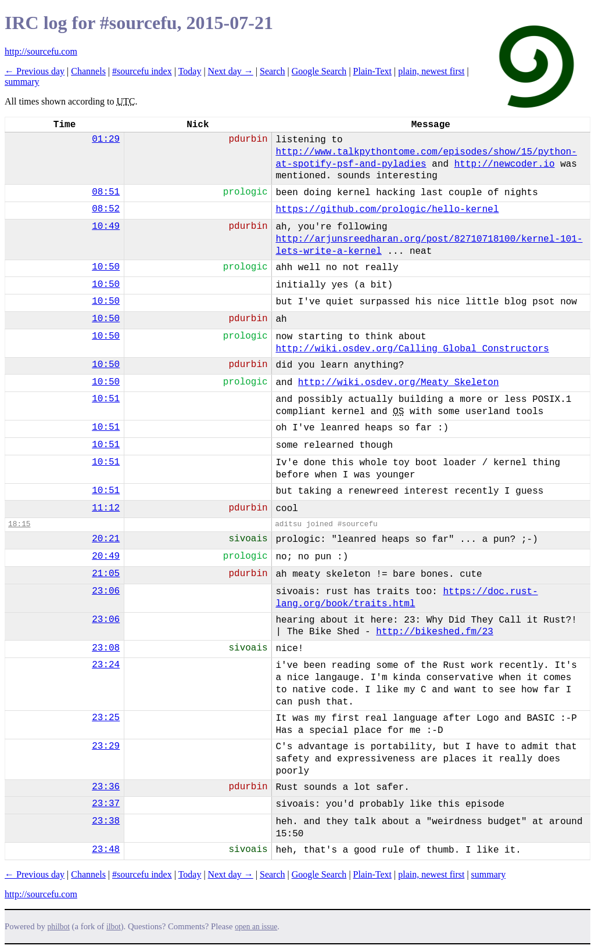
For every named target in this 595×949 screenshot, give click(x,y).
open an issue (256, 926)
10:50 (106, 267)
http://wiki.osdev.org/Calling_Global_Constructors (412, 349)
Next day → (230, 71)
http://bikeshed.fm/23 (434, 632)
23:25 (106, 718)
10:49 (106, 226)
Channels (88, 71)
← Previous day (34, 71)
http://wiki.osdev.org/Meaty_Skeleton (398, 383)
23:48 (106, 849)
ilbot (113, 926)
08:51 (106, 192)
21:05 (106, 574)
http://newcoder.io (504, 164)
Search (272, 71)
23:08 (106, 648)
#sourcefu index (142, 71)
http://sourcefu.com (41, 51)
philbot (59, 926)
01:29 (106, 139)
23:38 (106, 821)
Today (190, 71)
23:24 (106, 665)
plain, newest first (431, 71)
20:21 (106, 539)
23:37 (106, 804)
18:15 (19, 524)
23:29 (106, 746)
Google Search (319, 71)
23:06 (106, 591)
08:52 (106, 209)
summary (22, 82)
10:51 (106, 399)
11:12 (106, 508)
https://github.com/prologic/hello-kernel (387, 209)
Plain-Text (372, 71)
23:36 (106, 787)
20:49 (106, 556)
